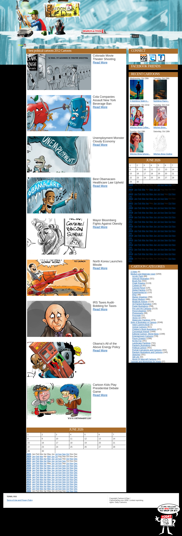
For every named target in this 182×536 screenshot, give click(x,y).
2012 (28, 484)
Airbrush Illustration (140, 278)
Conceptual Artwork (140, 331)
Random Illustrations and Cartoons (147, 352)
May (49, 456)
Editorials (42, 36)
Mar (41, 456)
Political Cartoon (139, 348)
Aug (60, 454)
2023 (28, 459)
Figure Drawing (139, 338)
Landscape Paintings (141, 343)
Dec (75, 459)
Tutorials (55, 36)
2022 (28, 461)
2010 (28, 489)
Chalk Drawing (138, 283)
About (30, 36)
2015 (28, 477)
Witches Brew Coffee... (140, 127)
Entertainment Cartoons (142, 336)
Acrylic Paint (137, 276)
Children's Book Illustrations (144, 329)
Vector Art (136, 318)
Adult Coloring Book (141, 325)
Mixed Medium (138, 299)
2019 (28, 468)
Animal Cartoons (139, 327)
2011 (28, 486)
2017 (28, 472)
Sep (64, 454)
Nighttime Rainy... (161, 101)
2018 (28, 470)
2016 (28, 475)
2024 (28, 456)
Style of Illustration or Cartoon (144, 322)
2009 (28, 491)
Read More (100, 62)
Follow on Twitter (152, 58)
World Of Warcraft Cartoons (144, 359)
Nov (71, 459)
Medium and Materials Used (143, 274)
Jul (56, 454)
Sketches (136, 354)
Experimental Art (139, 292)
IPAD (134, 295)
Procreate (136, 315)
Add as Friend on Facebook (161, 58)
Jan (33, 456)
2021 (28, 463)
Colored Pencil (138, 288)
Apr (45, 459)
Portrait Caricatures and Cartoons (147, 350)
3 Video (134, 272)
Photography (137, 313)
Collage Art (137, 285)
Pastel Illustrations (140, 306)
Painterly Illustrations (141, 345)
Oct (67, 454)
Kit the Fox (137, 341)
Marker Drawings (139, 297)
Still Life (135, 357)
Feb (37, 456)
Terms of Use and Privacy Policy (20, 500)
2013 (28, 482)
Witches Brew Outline (162, 154)
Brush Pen (136, 281)
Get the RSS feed (143, 58)
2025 (28, 454)
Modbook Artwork (140, 302)
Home (19, 36)
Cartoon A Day (70, 11)
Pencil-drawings (139, 311)
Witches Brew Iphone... (140, 154)
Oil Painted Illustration (141, 304)
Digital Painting (138, 290)
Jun (53, 456)
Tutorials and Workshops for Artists (146, 361)
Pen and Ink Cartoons (141, 308)
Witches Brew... (160, 127)
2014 (28, 479)
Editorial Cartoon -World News (145, 334)
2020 (28, 466)
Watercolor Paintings (141, 320)
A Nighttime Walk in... (139, 101)
